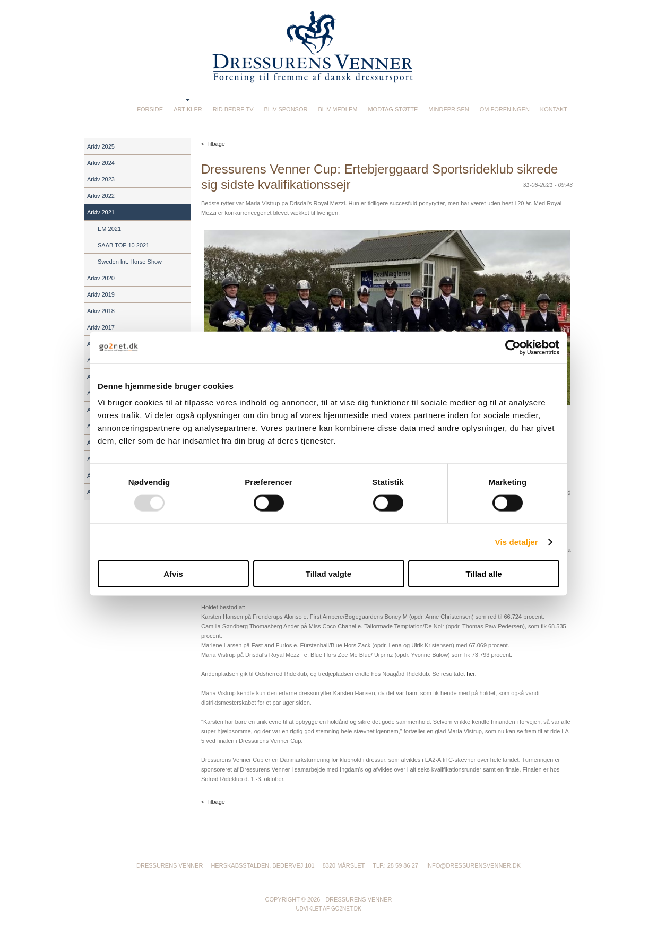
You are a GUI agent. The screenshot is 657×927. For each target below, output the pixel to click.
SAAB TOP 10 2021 (123, 245)
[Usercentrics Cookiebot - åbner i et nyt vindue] (512, 347)
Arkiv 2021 (101, 212)
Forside (150, 109)
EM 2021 (109, 229)
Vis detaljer (516, 541)
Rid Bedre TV (233, 109)
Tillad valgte (328, 573)
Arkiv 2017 (101, 327)
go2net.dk (346, 909)
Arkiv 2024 (101, 163)
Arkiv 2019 (101, 294)
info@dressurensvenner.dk (473, 865)
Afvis (173, 573)
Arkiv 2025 (101, 146)
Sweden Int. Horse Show (130, 261)
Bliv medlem (337, 109)
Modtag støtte (393, 109)
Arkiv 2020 (101, 278)
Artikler (188, 109)
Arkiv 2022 (101, 196)
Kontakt (553, 109)
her (470, 674)
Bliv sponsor (286, 109)
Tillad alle (483, 573)
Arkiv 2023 (101, 179)
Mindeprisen (448, 109)
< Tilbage (213, 144)
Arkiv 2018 (101, 311)
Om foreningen (505, 109)
